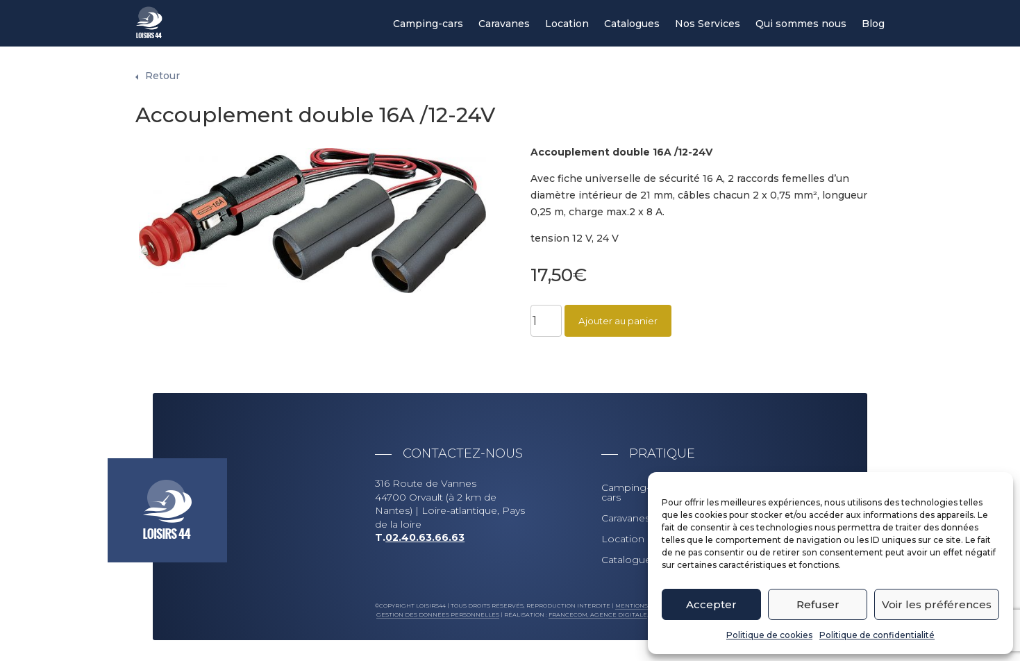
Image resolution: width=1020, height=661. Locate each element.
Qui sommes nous (800, 24)
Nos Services (707, 24)
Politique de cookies (769, 635)
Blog (873, 24)
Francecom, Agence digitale (598, 614)
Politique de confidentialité (877, 635)
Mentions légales (646, 605)
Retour (162, 75)
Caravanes (504, 24)
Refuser (817, 604)
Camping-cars (428, 24)
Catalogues (632, 24)
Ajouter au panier (618, 320)
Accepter (711, 604)
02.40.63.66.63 (425, 537)
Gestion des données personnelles (437, 614)
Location (567, 24)
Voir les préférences (937, 604)
